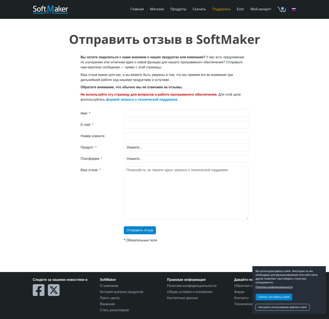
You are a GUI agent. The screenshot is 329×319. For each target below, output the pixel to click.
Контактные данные (182, 298)
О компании (109, 286)
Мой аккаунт (261, 9)
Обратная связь (246, 286)
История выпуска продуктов (121, 292)
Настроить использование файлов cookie (282, 307)
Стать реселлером (114, 310)
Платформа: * (91, 158)
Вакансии (107, 304)
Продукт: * (89, 147)
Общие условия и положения (190, 292)
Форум (239, 292)
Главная (137, 9)
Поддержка (221, 9)
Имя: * (85, 113)
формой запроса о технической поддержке (142, 99)
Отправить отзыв (140, 230)
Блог (240, 9)
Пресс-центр (110, 298)
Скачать (199, 9)
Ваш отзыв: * (91, 170)
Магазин (157, 9)
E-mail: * (87, 124)
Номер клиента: (93, 136)
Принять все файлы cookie (274, 297)
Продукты (178, 9)
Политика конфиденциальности (274, 287)
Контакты (241, 298)
